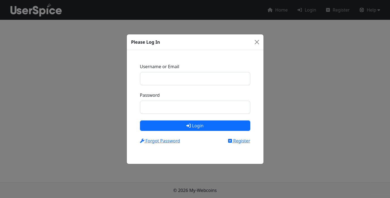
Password (150, 95)
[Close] (256, 42)
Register (239, 141)
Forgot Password (160, 141)
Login (194, 126)
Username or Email (159, 67)
